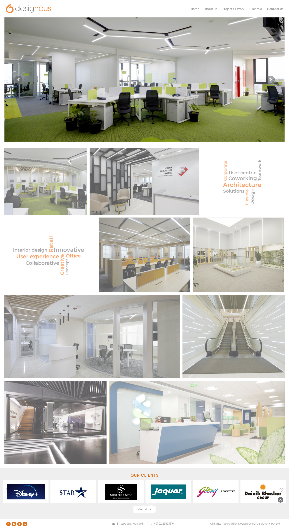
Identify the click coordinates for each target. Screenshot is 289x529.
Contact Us (275, 9)
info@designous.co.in (128, 523)
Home (195, 9)
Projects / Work (233, 9)
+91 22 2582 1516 (162, 523)
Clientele (255, 9)
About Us (210, 9)
